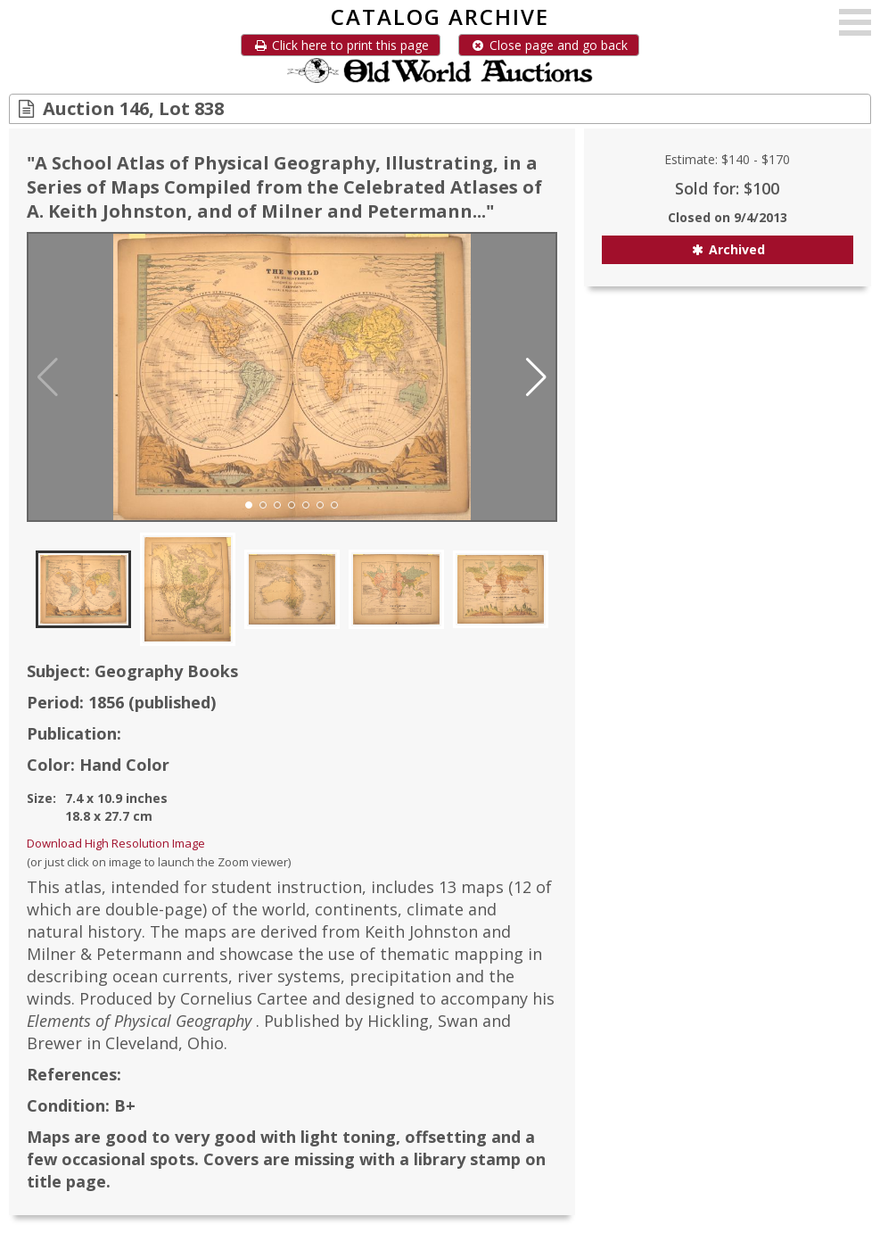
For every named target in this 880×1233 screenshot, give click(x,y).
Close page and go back (549, 45)
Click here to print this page (340, 45)
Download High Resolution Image (116, 843)
